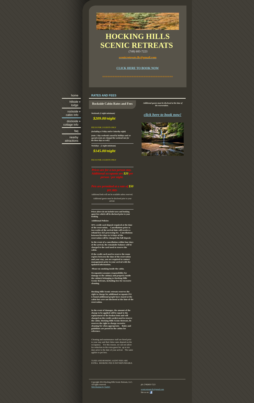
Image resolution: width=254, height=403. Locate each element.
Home (74, 95)
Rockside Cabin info (72, 113)
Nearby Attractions (71, 139)
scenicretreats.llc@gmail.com (152, 389)
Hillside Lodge (73, 103)
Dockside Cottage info (70, 123)
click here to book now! (162, 114)
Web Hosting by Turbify (100, 387)
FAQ (76, 131)
